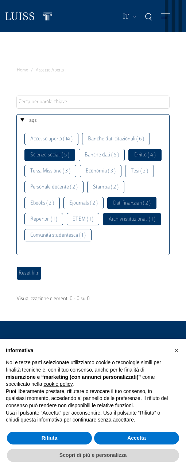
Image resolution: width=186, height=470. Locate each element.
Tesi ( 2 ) (139, 171)
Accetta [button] (136, 438)
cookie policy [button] (58, 384)
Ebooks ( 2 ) (42, 203)
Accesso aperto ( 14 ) (51, 139)
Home (22, 70)
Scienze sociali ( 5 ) (49, 155)
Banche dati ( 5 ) (102, 155)
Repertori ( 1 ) (43, 219)
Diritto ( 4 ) (145, 155)
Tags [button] (32, 120)
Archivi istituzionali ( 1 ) (132, 219)
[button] (176, 350)
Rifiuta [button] (50, 438)
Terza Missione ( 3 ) (50, 171)
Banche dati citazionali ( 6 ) (116, 139)
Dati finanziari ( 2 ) (132, 203)
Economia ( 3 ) (101, 171)
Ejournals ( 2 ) (83, 203)
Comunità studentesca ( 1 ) (58, 235)
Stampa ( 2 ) (106, 187)
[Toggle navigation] (165, 16)
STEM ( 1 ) (83, 219)
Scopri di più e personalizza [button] (93, 455)
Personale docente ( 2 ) (54, 187)
